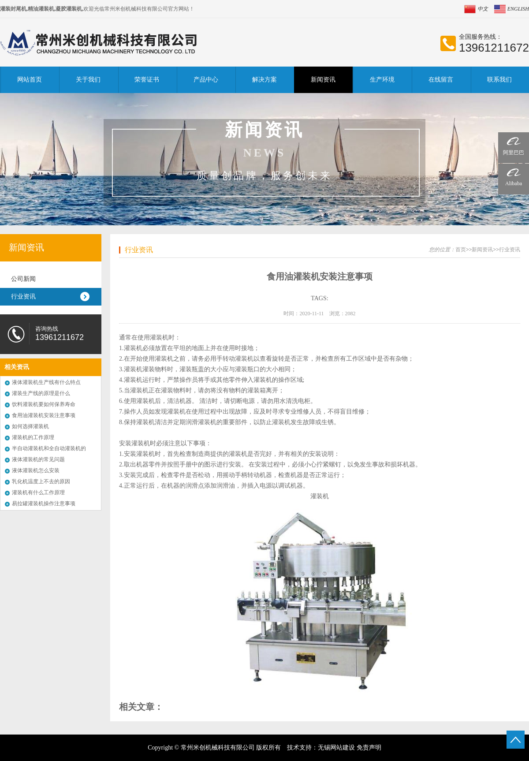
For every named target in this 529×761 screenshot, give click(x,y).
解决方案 (264, 79)
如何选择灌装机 (30, 426)
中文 (482, 9)
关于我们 (88, 79)
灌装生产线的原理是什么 (41, 393)
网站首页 (29, 79)
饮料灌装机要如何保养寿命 (43, 404)
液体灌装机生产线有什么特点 (46, 382)
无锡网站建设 (336, 747)
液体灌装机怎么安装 (36, 470)
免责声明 (369, 747)
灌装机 (319, 496)
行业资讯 (23, 296)
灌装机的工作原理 (33, 437)
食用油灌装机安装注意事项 (43, 415)
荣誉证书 (146, 79)
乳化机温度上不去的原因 (41, 481)
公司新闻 (23, 279)
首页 (460, 249)
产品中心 (206, 79)
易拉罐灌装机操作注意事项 (43, 503)
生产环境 (382, 79)
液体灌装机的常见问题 (38, 459)
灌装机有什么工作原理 (38, 492)
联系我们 (499, 79)
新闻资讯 (323, 79)
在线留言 (440, 79)
